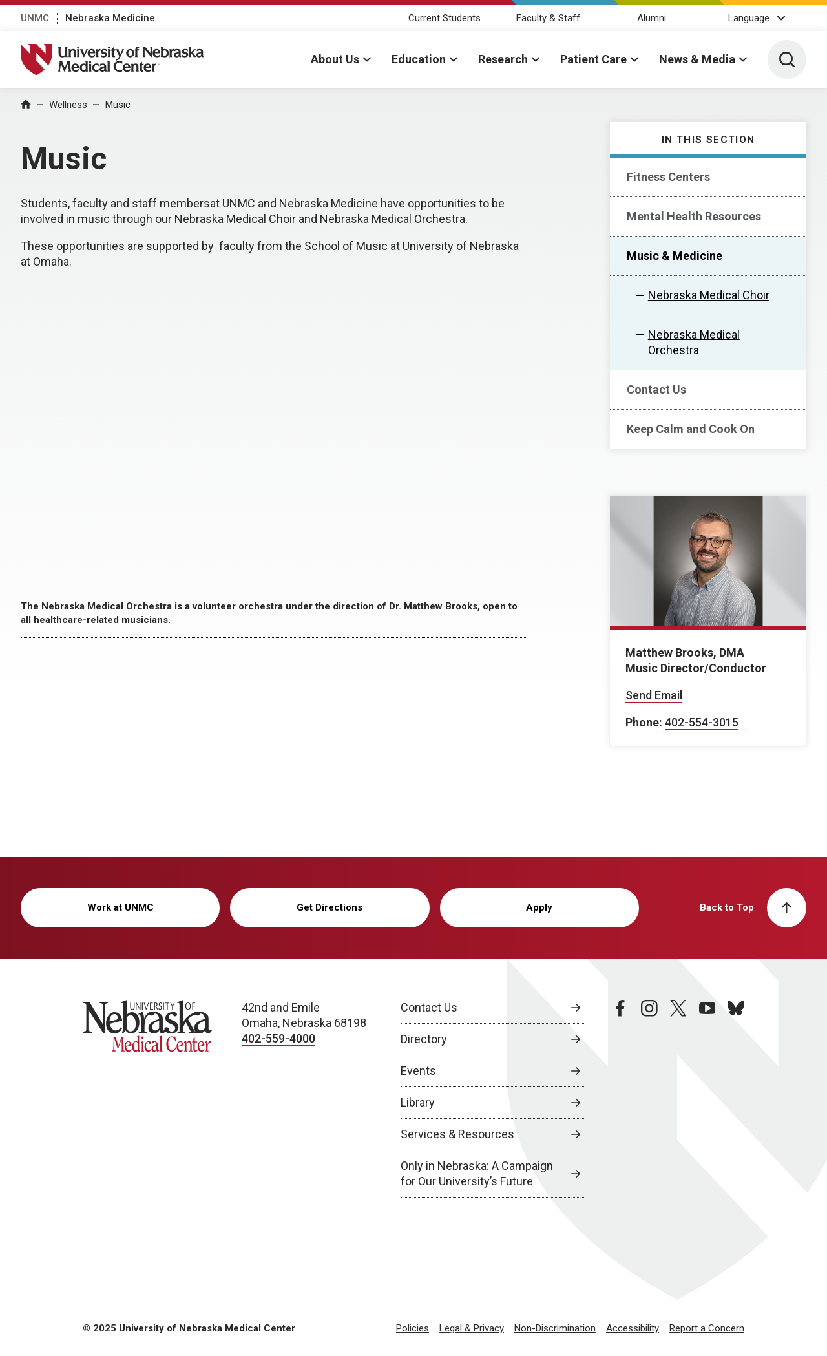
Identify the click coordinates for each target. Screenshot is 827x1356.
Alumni (651, 18)
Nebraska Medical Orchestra (694, 342)
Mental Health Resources (694, 216)
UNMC (35, 18)
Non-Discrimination (555, 1328)
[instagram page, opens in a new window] (649, 1099)
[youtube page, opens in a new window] (707, 1099)
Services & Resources (457, 1134)
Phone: (643, 722)
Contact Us (656, 389)
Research (503, 59)
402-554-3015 (701, 722)
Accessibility (632, 1328)
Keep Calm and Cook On (691, 429)
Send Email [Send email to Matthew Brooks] (653, 695)
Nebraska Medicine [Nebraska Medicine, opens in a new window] (110, 18)
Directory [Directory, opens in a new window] (424, 1039)
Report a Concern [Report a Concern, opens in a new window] (706, 1328)
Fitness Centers (668, 177)
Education (419, 59)
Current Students (444, 18)
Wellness (68, 105)
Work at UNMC (120, 907)
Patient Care (593, 59)
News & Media (697, 59)
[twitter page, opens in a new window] (678, 1099)
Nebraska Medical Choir (708, 295)
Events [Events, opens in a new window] (418, 1070)
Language (748, 18)
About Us (335, 59)
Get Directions (329, 907)
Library (418, 1102)
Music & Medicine (674, 255)
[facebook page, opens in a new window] (620, 1099)
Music (118, 105)
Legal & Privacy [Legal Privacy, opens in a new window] (471, 1328)
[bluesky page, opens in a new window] (736, 1099)
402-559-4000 (278, 1038)
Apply (539, 907)
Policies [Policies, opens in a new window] (412, 1328)
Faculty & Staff (548, 18)
